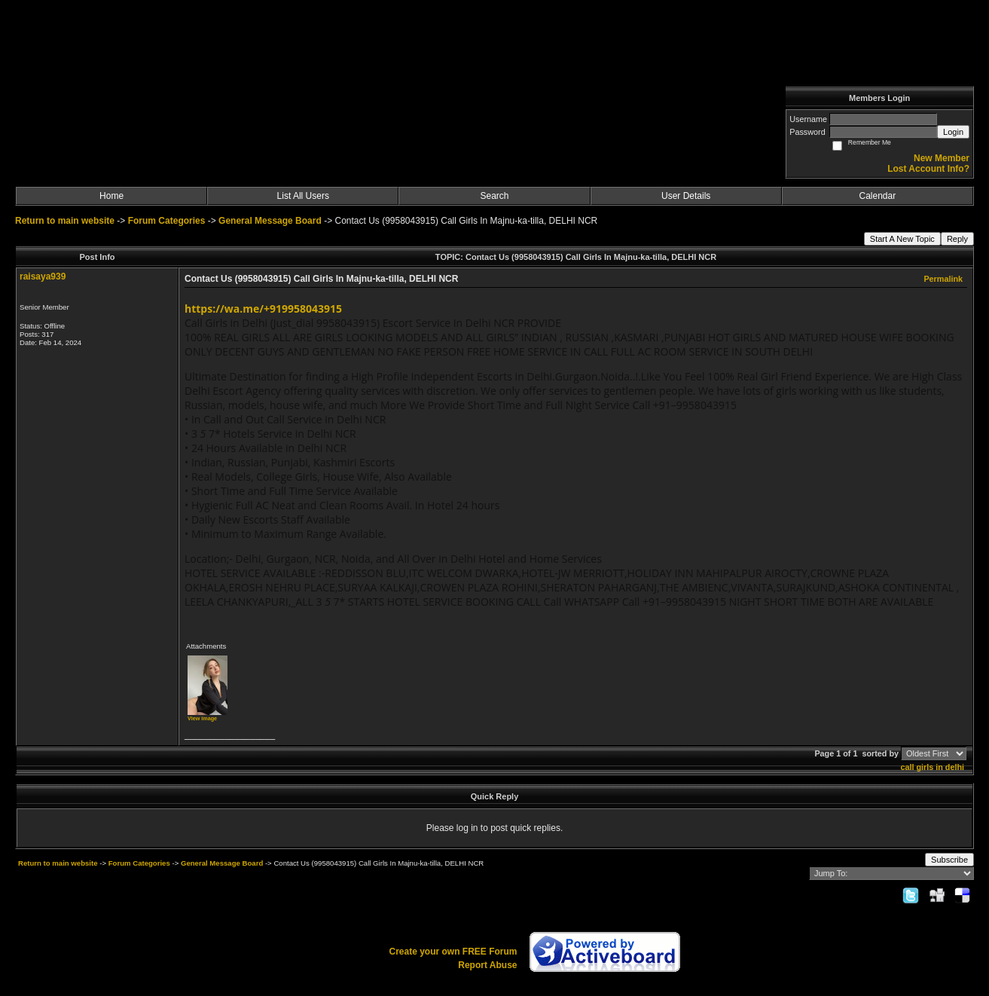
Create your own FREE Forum (453, 951)
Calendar (877, 196)
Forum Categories (167, 220)
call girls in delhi (932, 766)
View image (202, 718)
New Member (941, 158)
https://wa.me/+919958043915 (263, 308)
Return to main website (66, 220)
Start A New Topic (902, 238)
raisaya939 (43, 276)
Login (953, 131)
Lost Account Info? (928, 168)
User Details (685, 196)
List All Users (303, 196)
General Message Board (270, 220)
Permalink (943, 278)
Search (494, 196)
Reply (957, 238)
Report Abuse (487, 965)
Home (111, 196)
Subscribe (949, 859)
